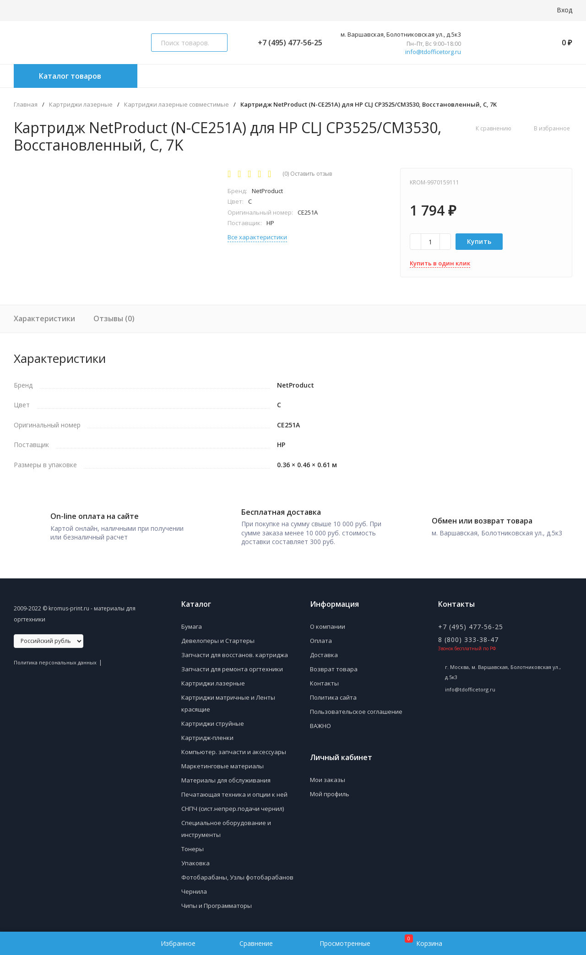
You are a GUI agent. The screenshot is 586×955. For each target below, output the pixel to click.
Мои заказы (327, 780)
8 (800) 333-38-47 (468, 639)
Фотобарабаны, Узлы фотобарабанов (237, 877)
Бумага (191, 626)
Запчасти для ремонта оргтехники (232, 669)
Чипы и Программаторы (216, 905)
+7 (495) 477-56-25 (286, 43)
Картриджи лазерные (81, 105)
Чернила (194, 891)
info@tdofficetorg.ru (433, 52)
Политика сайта (333, 697)
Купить (479, 241)
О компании (327, 626)
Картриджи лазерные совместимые (176, 105)
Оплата (321, 641)
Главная (26, 105)
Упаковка (195, 863)
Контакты (324, 683)
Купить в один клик (440, 263)
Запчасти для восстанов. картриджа (234, 655)
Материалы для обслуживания (226, 780)
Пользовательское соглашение (356, 711)
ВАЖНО (320, 726)
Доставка (324, 655)
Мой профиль (329, 794)
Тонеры (192, 849)
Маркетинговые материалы (222, 766)
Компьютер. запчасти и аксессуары (233, 752)
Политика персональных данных (55, 662)
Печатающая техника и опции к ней (234, 794)
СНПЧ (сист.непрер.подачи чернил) (232, 808)
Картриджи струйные (212, 723)
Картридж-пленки (207, 738)
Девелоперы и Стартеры (218, 641)
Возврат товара (334, 669)
